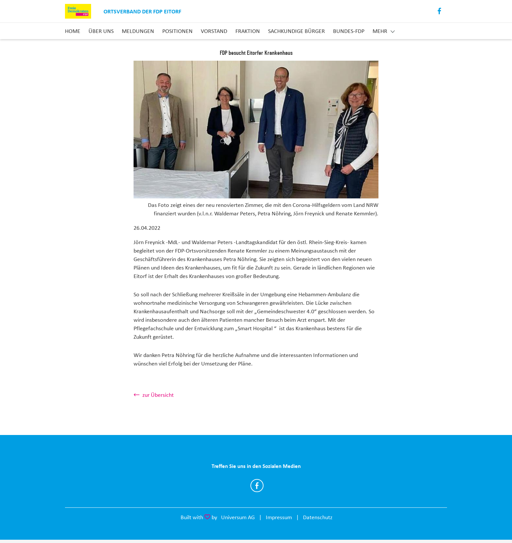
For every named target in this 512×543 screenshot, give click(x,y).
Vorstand (214, 31)
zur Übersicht (158, 395)
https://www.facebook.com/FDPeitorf (257, 485)
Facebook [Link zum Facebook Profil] (439, 11)
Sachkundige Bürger (296, 31)
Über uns (101, 31)
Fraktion (247, 31)
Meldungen (138, 31)
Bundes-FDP (348, 31)
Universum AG (238, 517)
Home (72, 31)
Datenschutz (317, 517)
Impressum (279, 517)
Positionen (177, 31)
